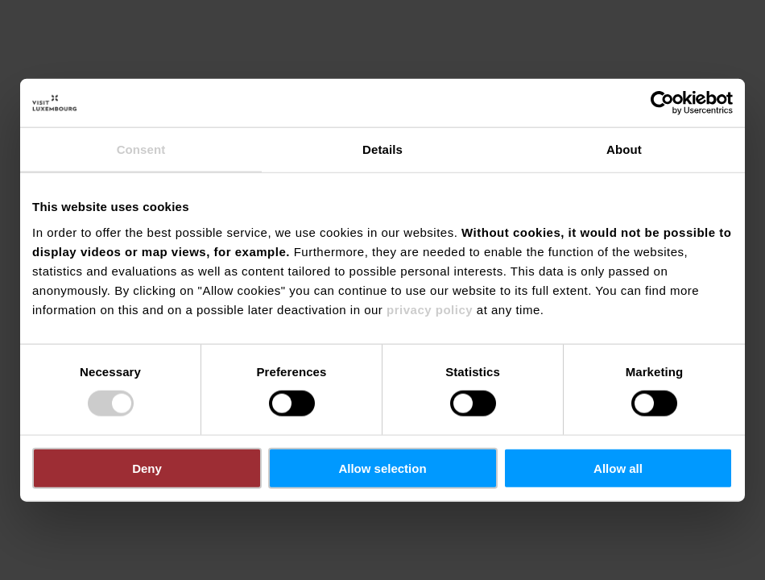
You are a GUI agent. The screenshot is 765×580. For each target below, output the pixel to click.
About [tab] (624, 149)
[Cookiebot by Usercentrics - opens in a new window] (662, 103)
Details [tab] (382, 149)
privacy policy (430, 309)
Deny (147, 467)
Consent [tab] (141, 149)
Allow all (618, 467)
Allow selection (382, 467)
